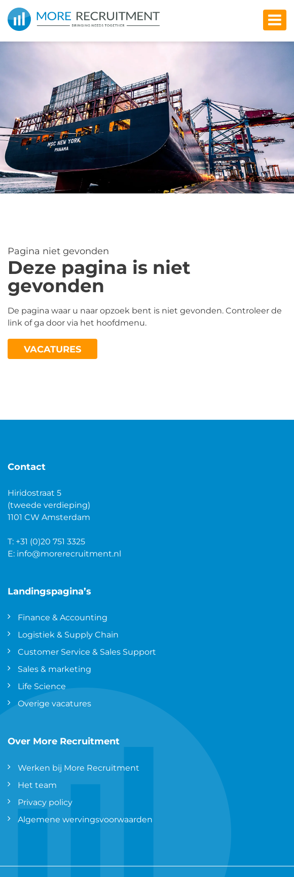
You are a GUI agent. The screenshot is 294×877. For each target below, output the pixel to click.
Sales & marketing (54, 668)
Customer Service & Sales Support (87, 651)
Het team (37, 784)
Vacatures (52, 349)
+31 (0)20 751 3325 (50, 541)
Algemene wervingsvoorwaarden (85, 819)
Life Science (42, 686)
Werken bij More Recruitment (78, 767)
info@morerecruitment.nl (69, 553)
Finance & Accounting (62, 617)
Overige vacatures (54, 703)
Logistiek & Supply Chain (68, 634)
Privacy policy (45, 801)
